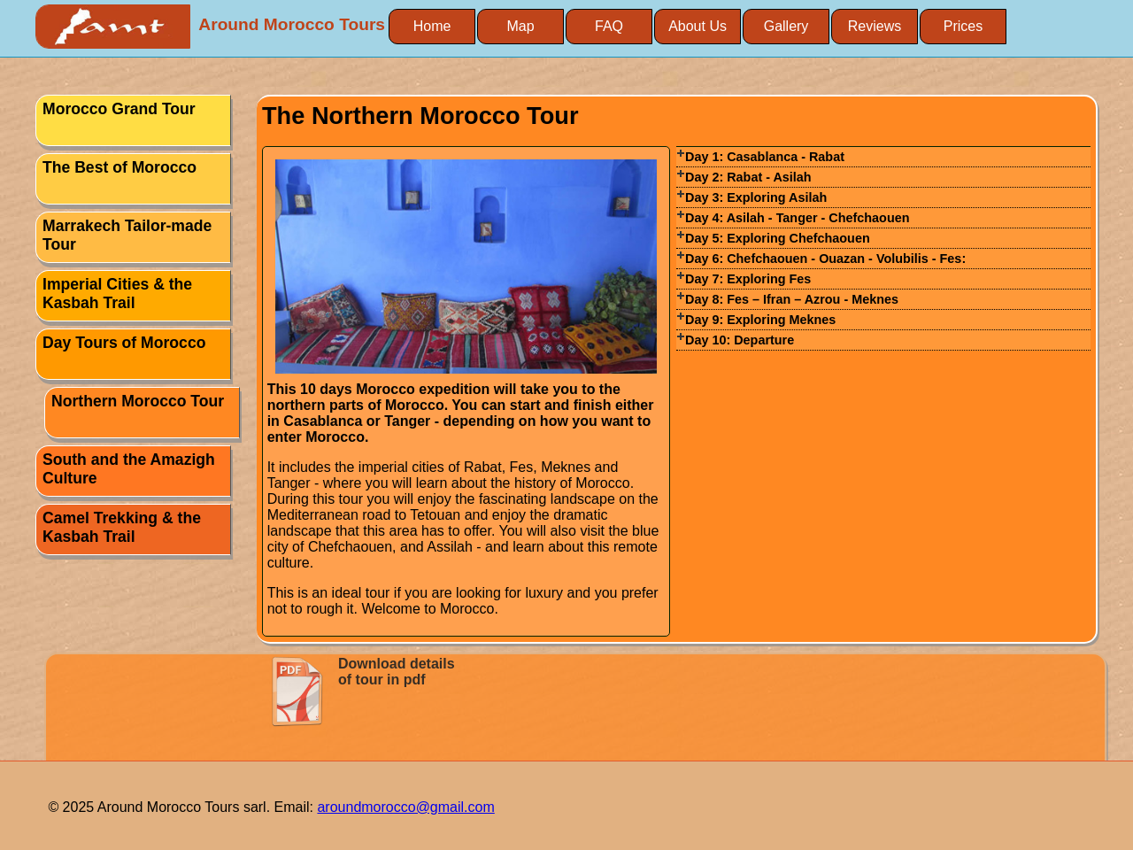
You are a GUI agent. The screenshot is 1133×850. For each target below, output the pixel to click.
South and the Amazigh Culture (128, 469)
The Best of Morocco (119, 167)
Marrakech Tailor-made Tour (127, 235)
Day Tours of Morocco (123, 343)
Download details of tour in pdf (396, 671)
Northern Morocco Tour (137, 401)
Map (520, 26)
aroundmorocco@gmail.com (405, 807)
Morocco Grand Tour (119, 109)
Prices (963, 26)
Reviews (874, 26)
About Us (697, 26)
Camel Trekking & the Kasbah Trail (121, 527)
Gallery (786, 26)
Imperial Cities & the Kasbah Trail (117, 293)
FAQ (609, 26)
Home (432, 26)
